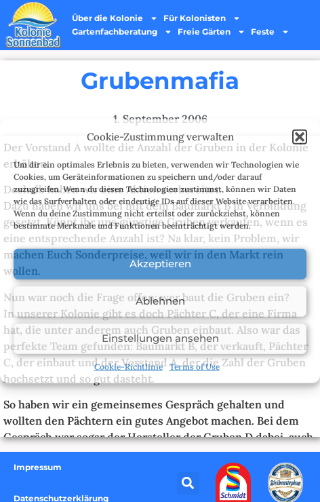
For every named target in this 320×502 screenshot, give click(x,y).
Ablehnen (160, 300)
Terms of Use (194, 366)
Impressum (38, 467)
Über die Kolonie (115, 18)
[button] (299, 137)
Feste (270, 32)
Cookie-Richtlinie (128, 366)
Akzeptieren (160, 263)
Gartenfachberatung (122, 32)
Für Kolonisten (202, 18)
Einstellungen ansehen (160, 338)
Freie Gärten (211, 32)
